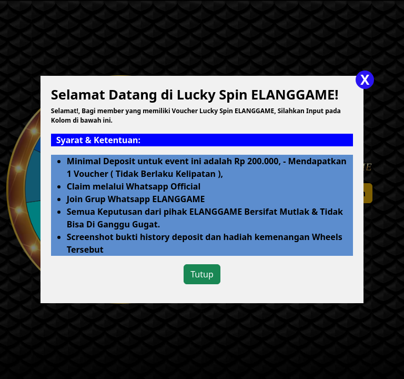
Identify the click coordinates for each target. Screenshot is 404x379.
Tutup (202, 274)
